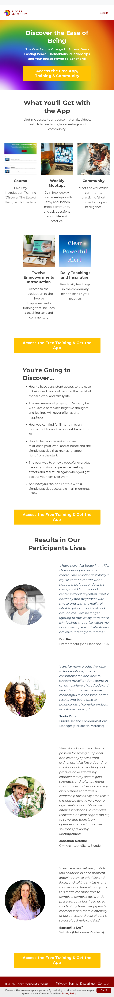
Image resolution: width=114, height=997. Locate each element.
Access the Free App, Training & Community (57, 68)
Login (104, 7)
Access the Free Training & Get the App (57, 340)
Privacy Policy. (69, 993)
